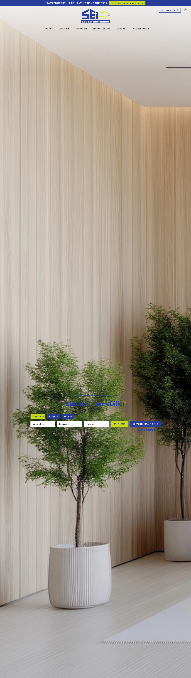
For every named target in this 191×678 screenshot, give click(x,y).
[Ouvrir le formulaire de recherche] (119, 424)
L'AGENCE (121, 29)
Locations (64, 29)
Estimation (81, 29)
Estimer (68, 416)
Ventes (49, 29)
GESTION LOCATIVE (101, 29)
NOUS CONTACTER (140, 29)
